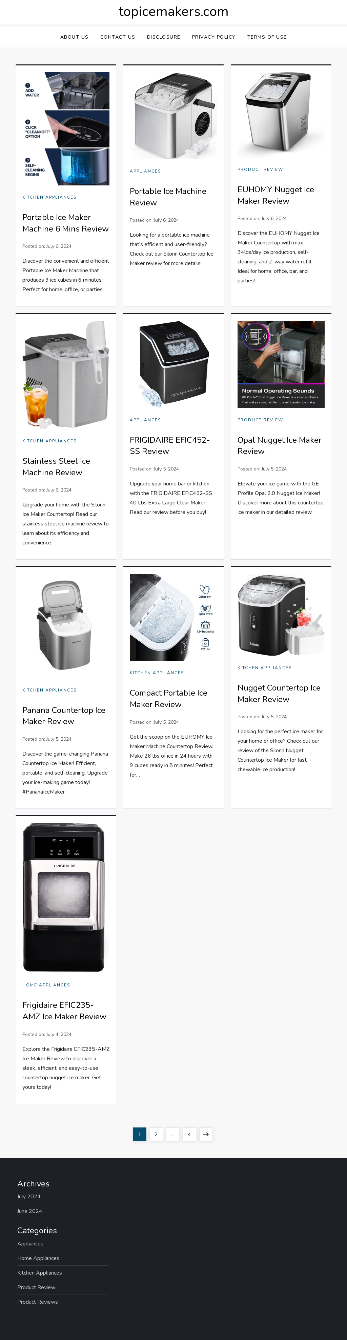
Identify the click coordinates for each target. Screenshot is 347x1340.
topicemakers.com (174, 11)
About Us (74, 37)
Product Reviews (37, 1302)
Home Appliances (46, 985)
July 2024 (29, 1196)
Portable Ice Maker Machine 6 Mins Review (65, 223)
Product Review (260, 169)
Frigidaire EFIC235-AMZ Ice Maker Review (64, 1011)
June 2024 (29, 1211)
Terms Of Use (267, 37)
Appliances (145, 171)
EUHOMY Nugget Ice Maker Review (276, 195)
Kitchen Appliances (49, 197)
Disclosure (164, 37)
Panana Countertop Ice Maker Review (63, 716)
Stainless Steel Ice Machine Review (56, 467)
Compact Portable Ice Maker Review (168, 698)
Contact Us (118, 37)
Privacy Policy (214, 37)
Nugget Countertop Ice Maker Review (279, 693)
